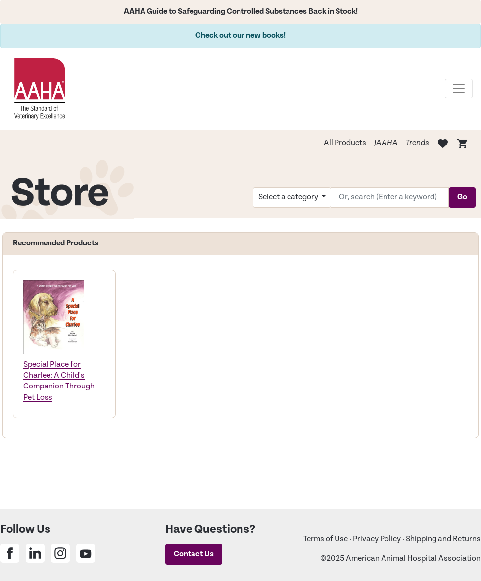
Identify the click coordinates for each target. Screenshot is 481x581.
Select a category (289, 197)
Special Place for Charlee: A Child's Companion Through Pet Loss (59, 381)
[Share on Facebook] (9, 553)
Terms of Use (325, 539)
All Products (345, 142)
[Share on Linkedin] (35, 553)
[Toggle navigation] (459, 88)
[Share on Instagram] (60, 553)
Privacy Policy (377, 539)
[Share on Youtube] (85, 553)
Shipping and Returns (443, 539)
